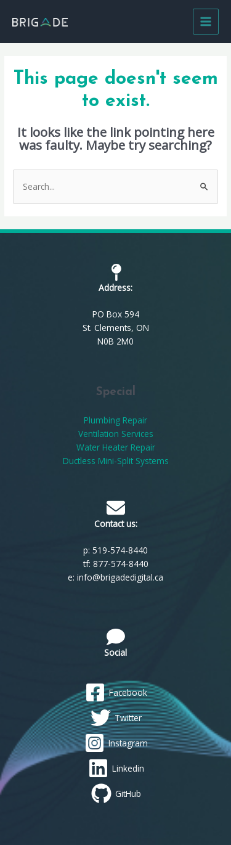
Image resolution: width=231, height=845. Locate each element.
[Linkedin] (116, 768)
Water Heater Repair (115, 447)
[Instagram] (116, 743)
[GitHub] (116, 793)
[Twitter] (116, 718)
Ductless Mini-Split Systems (116, 461)
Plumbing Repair (115, 420)
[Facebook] (116, 692)
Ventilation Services (115, 433)
